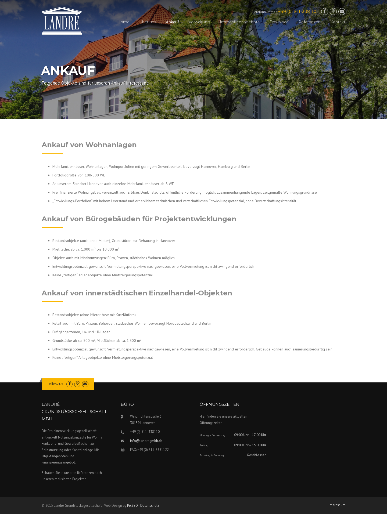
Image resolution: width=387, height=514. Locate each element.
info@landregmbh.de (146, 441)
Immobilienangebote (240, 22)
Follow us (55, 384)
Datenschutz (149, 505)
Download (279, 22)
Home (123, 22)
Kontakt (337, 22)
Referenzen (309, 22)
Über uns (147, 22)
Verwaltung (199, 22)
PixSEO (132, 505)
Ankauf (172, 22)
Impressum (337, 504)
